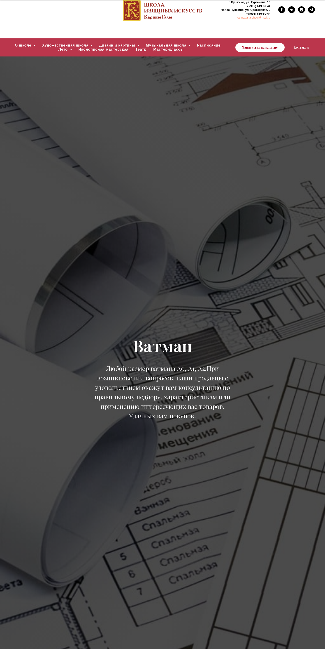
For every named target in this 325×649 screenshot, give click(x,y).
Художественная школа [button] (66, 45)
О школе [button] (24, 45)
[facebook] (281, 9)
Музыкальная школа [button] (167, 45)
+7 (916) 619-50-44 (257, 6)
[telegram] (311, 9)
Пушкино (237, 2)
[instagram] (301, 9)
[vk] (291, 9)
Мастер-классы (168, 49)
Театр (140, 49)
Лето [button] (63, 49)
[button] (260, 47)
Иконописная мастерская (104, 49)
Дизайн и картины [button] (117, 45)
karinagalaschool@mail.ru (253, 17)
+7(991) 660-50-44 (258, 13)
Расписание (209, 45)
